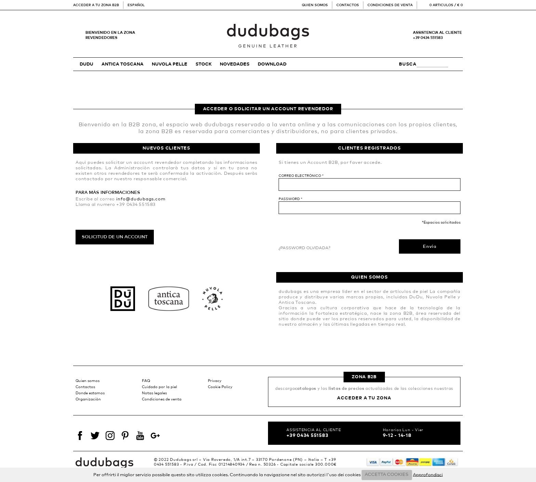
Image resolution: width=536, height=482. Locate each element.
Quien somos (315, 5)
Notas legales (154, 393)
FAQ (146, 381)
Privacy (215, 381)
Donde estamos (90, 393)
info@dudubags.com (140, 199)
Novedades (235, 64)
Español (136, 5)
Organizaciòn (88, 399)
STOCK (204, 64)
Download (272, 64)
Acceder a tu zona (364, 398)
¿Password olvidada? (304, 248)
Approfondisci (428, 474)
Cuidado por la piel (159, 387)
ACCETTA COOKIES (386, 474)
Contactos (347, 5)
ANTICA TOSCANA (123, 64)
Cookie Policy (220, 387)
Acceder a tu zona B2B (96, 5)
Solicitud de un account (115, 237)
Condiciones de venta (390, 5)
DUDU (86, 64)
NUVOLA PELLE (169, 64)
